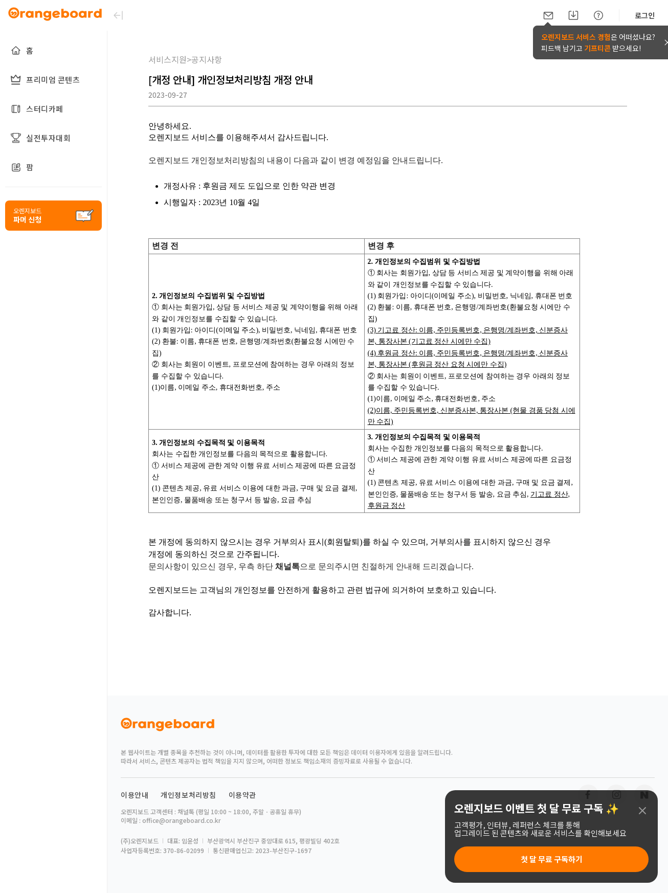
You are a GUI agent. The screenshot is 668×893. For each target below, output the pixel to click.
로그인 (645, 15)
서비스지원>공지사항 (185, 59)
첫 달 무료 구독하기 (552, 859)
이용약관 (242, 795)
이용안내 (134, 795)
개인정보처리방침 (188, 795)
